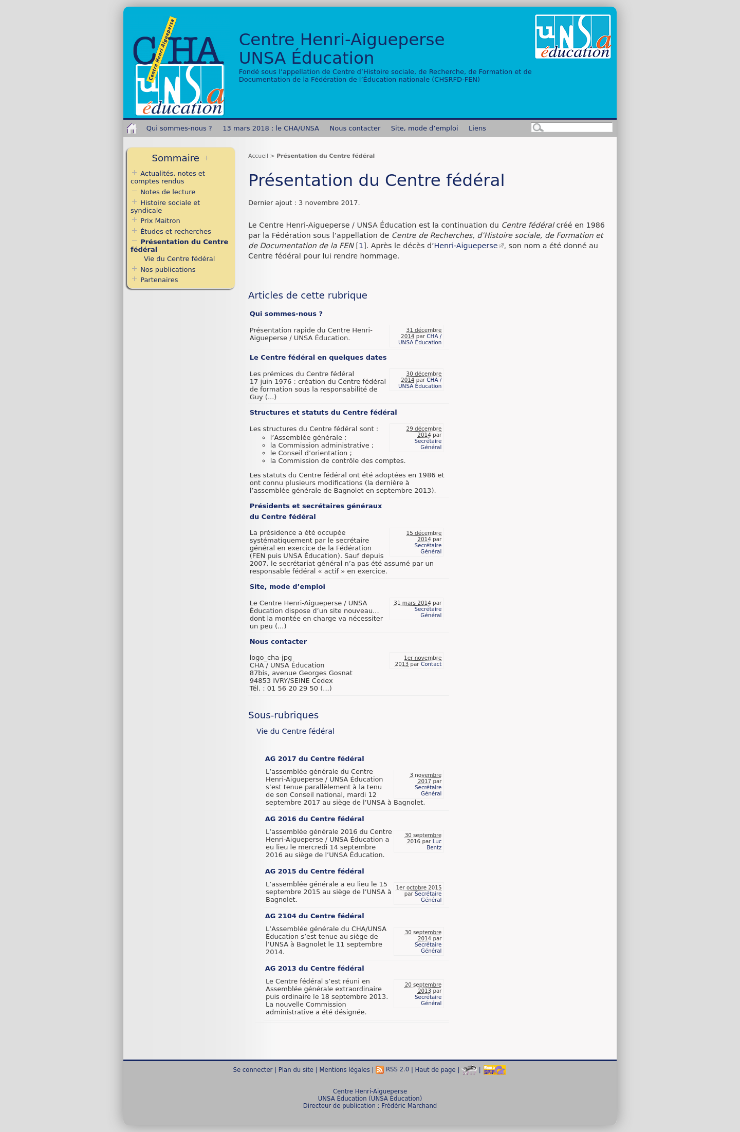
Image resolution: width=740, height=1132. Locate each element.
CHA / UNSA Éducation (419, 339)
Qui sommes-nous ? (179, 128)
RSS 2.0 (392, 1069)
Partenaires (159, 280)
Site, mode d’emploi (424, 128)
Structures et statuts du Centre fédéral (323, 412)
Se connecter (253, 1069)
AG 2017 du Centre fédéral (314, 759)
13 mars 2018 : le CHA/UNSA (271, 128)
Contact (431, 664)
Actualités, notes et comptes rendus (168, 177)
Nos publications (167, 269)
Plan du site (296, 1069)
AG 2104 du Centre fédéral (314, 916)
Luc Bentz (434, 844)
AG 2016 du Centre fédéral (314, 819)
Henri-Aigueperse (466, 246)
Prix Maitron (160, 221)
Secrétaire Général (427, 444)
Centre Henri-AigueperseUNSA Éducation (342, 49)
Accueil (258, 156)
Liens (477, 128)
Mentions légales (344, 1069)
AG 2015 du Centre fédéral (314, 871)
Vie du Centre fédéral (295, 731)
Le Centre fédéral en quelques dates (318, 357)
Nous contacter (355, 128)
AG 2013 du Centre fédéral (314, 968)
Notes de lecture (163, 192)
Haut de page (435, 1069)
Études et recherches (175, 231)
